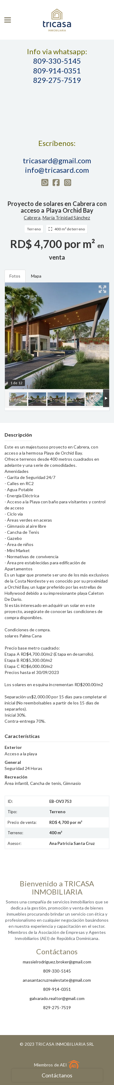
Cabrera (32, 217)
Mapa (36, 275)
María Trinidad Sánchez (66, 217)
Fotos (15, 275)
